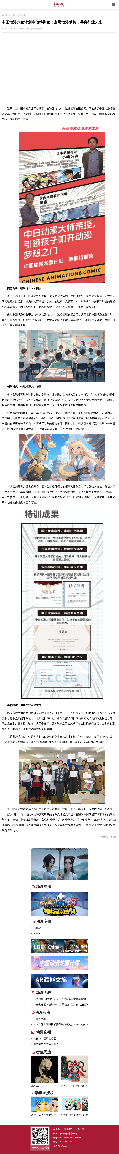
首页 (4, 15)
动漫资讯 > (19, 15)
